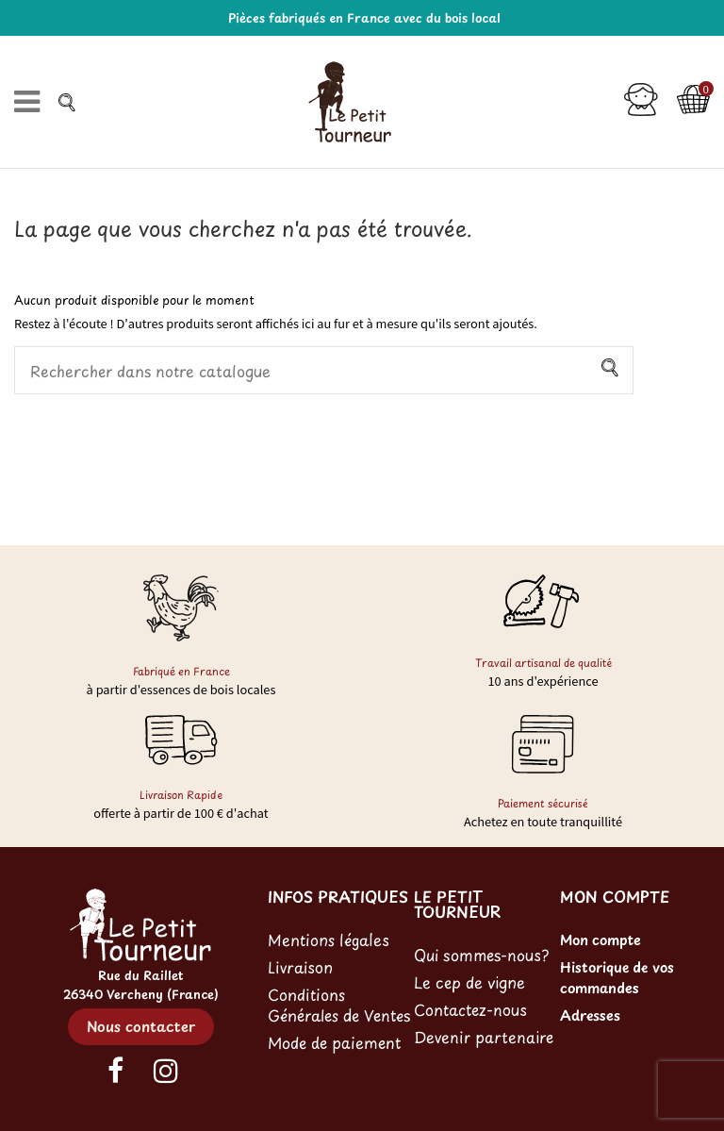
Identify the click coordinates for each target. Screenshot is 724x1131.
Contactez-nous (470, 1009)
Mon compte (600, 939)
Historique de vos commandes (617, 977)
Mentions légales (328, 939)
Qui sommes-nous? (481, 954)
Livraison (300, 966)
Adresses (590, 1015)
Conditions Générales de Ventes (339, 1005)
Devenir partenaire (483, 1036)
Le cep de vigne (469, 982)
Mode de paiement (334, 1042)
